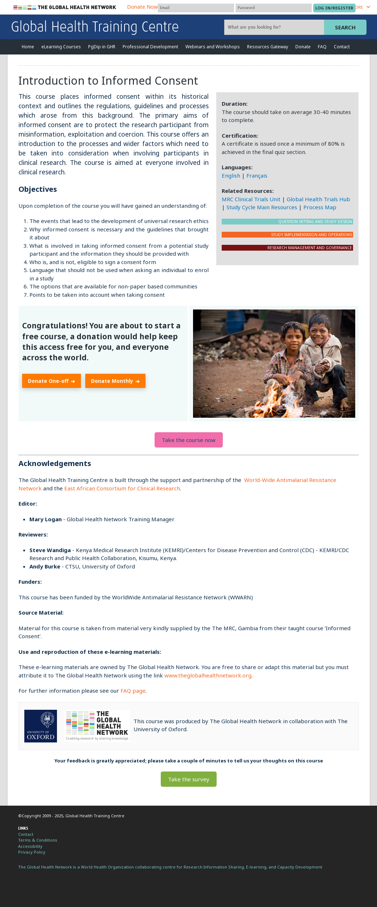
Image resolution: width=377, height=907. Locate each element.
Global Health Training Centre (95, 27)
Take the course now (189, 440)
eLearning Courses (61, 47)
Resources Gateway (267, 47)
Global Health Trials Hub (318, 199)
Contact (342, 47)
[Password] (273, 8)
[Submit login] (334, 8)
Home (28, 47)
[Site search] (275, 27)
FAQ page (133, 690)
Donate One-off (51, 381)
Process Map (319, 207)
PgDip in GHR (101, 47)
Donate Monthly (115, 381)
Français (256, 175)
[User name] (196, 8)
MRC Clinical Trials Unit (251, 199)
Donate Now (142, 6)
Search (345, 27)
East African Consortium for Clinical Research (122, 488)
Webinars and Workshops (212, 47)
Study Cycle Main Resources (261, 207)
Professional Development (150, 47)
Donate (303, 47)
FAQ (322, 47)
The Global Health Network (65, 7)
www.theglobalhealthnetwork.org (207, 675)
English (231, 175)
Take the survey (188, 779)
